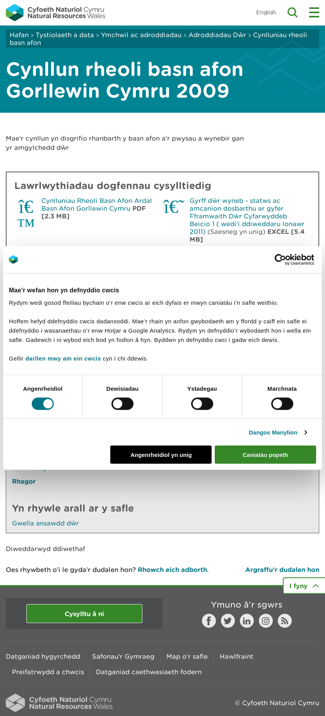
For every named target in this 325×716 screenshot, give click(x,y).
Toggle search (292, 12)
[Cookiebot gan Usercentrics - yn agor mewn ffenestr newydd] (293, 259)
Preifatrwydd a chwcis (48, 672)
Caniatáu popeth (265, 455)
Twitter (228, 621)
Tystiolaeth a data (65, 35)
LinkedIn (247, 621)
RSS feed (285, 621)
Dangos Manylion (273, 432)
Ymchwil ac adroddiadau (141, 35)
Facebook (209, 621)
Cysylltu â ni (84, 613)
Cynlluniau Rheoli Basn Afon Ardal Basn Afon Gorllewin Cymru (96, 204)
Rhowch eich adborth (172, 569)
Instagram (266, 621)
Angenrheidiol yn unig (161, 455)
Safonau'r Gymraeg (123, 656)
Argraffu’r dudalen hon (282, 569)
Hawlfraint (236, 656)
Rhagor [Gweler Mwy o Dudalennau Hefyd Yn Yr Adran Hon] (24, 481)
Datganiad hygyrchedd (43, 656)
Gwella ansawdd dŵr (45, 523)
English (266, 12)
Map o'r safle (187, 656)
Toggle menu (314, 12)
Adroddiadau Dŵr (217, 35)
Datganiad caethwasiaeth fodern (149, 672)
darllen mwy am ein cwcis (63, 358)
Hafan (19, 35)
